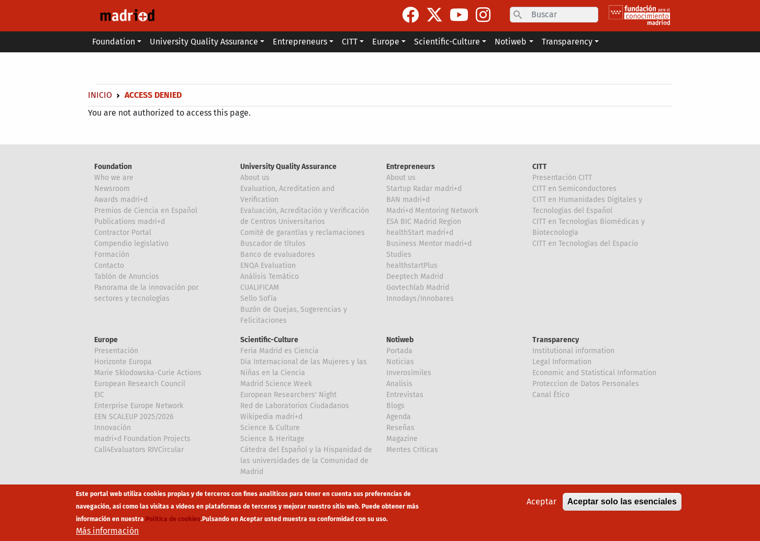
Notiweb (399, 339)
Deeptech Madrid (414, 276)
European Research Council (139, 383)
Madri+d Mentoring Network (432, 210)
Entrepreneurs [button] (300, 42)
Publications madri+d (129, 221)
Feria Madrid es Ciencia (279, 350)
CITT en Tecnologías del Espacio (585, 243)
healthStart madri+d (419, 232)
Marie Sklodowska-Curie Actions (148, 372)
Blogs (395, 405)
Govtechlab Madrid (417, 287)
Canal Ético (550, 394)
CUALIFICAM (259, 287)
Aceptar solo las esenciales (622, 502)
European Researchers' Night (288, 394)
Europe (106, 339)
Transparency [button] (567, 42)
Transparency (555, 339)
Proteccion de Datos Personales (585, 383)
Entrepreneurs (410, 166)
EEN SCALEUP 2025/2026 (133, 416)
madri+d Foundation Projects (142, 438)
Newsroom (112, 188)
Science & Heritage (272, 438)
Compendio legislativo (131, 243)
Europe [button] (385, 42)
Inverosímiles (408, 372)
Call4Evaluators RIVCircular (139, 449)
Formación (111, 254)
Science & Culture (270, 427)
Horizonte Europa (123, 361)
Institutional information (573, 350)
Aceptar (541, 502)
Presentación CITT (562, 177)
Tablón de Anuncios (126, 276)
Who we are (113, 177)
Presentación (116, 350)
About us (255, 177)
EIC (99, 394)
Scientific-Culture (269, 339)
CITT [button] (349, 42)
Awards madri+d (121, 199)
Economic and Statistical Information (594, 372)
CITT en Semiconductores (574, 188)
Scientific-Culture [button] (447, 42)
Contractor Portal (122, 232)
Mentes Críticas (412, 449)
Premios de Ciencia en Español (145, 210)
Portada (399, 350)
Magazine (402, 438)
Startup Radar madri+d (424, 188)
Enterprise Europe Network (138, 405)
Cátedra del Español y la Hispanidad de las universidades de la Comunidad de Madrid (306, 460)
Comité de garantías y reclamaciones (302, 232)
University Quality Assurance (288, 166)
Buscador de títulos (273, 243)
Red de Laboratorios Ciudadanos (294, 405)
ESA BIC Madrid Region (423, 221)
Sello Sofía (258, 298)
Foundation (113, 166)
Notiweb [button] (511, 42)
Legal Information (561, 361)
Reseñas (400, 427)
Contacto (109, 265)
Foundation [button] (113, 42)
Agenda (398, 416)
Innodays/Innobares (420, 298)
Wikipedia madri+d (271, 416)
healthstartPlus (412, 265)
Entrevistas (404, 394)
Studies (398, 254)
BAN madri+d (408, 199)
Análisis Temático (269, 276)
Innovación (112, 427)
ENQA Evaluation (268, 265)
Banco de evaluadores (277, 254)
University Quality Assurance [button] (204, 42)
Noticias (400, 361)
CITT (539, 166)
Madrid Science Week (276, 383)
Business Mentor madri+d (429, 243)
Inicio (100, 95)
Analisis (399, 383)
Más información (107, 531)
